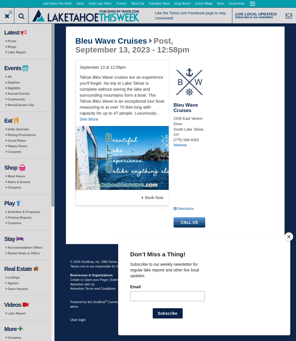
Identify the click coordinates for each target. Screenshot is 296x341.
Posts (12, 41)
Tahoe (80, 3)
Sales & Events (19, 182)
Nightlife (14, 88)
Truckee (121, 3)
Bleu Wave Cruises (111, 41)
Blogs (12, 46)
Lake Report (17, 52)
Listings (14, 277)
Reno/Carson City (21, 105)
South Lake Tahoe (99, 3)
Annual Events (18, 93)
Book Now (152, 197)
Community (16, 99)
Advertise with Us (82, 284)
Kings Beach (182, 3)
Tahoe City (137, 3)
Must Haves (16, 176)
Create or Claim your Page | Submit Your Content (104, 279)
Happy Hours (17, 146)
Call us (189, 222)
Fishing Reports (20, 217)
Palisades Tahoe (159, 3)
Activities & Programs (24, 212)
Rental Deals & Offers (24, 253)
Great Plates (17, 140)
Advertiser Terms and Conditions (93, 288)
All (10, 76)
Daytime (14, 82)
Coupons (14, 151)
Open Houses (18, 289)
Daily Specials (18, 129)
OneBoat (100, 302)
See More (89, 119)
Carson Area (237, 3)
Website (180, 145)
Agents (13, 283)
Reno (220, 3)
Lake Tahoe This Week (57, 3)
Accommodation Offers (25, 247)
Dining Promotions (22, 135)
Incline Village (204, 3)
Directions (185, 208)
